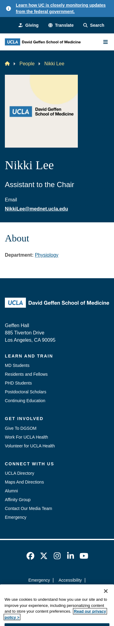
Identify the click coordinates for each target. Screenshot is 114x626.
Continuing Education (25, 400)
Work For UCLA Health (26, 437)
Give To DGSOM (20, 428)
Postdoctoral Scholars (25, 391)
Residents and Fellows (26, 374)
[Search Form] (93, 25)
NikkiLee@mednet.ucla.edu (36, 208)
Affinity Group (18, 499)
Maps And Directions (24, 482)
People (27, 63)
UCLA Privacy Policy (55, 591)
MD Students (17, 365)
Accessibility (70, 580)
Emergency (15, 517)
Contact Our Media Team (28, 508)
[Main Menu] (105, 42)
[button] (60, 25)
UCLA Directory (19, 473)
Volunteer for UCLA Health (30, 445)
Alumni (11, 490)
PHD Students (18, 383)
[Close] (105, 599)
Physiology (46, 255)
